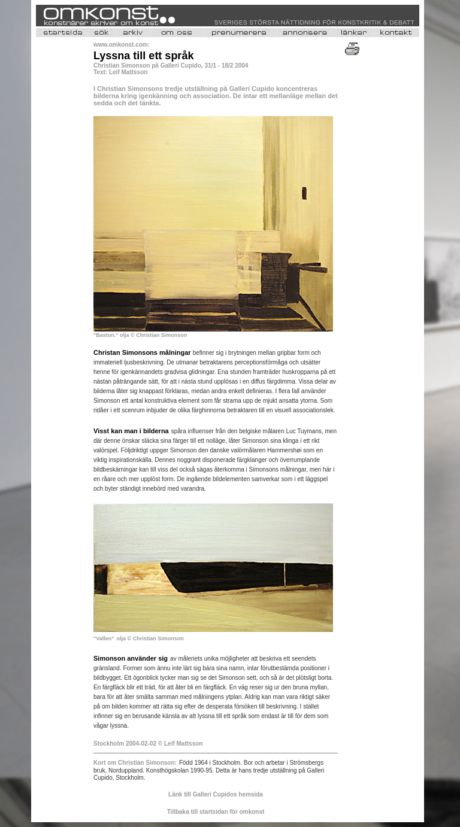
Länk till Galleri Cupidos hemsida (215, 794)
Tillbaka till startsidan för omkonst (216, 811)
